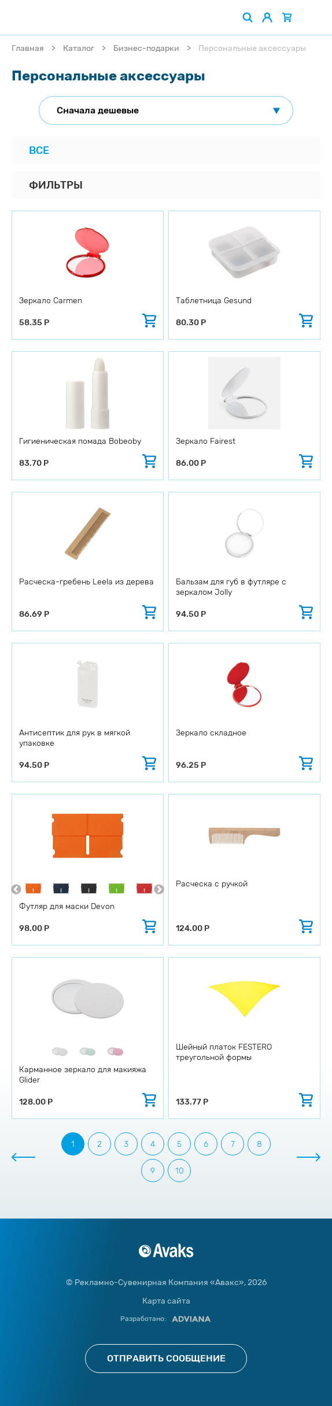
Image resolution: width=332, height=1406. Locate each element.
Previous (16, 890)
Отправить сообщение (166, 1358)
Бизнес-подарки (146, 48)
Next (159, 890)
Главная (28, 48)
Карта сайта (166, 1301)
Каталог (78, 48)
